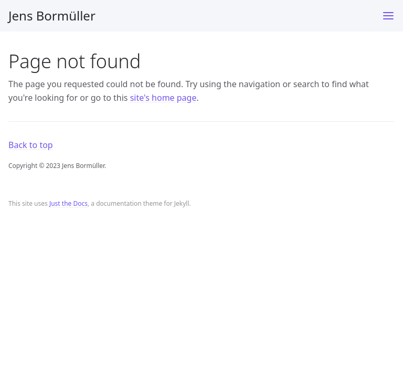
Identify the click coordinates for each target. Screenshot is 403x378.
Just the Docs (68, 203)
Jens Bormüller (52, 15)
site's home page (163, 97)
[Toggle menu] (388, 16)
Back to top (30, 145)
